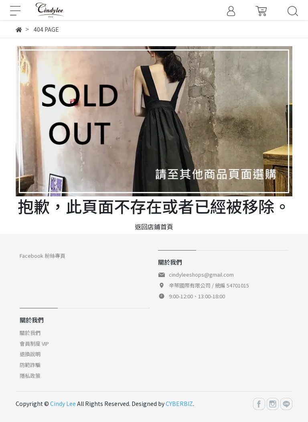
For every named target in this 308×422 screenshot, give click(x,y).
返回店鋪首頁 (154, 226)
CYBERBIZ (179, 404)
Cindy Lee (63, 404)
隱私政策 (30, 375)
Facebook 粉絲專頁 (42, 255)
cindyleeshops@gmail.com (201, 274)
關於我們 (30, 332)
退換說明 (30, 354)
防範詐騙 (30, 365)
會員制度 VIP (34, 343)
